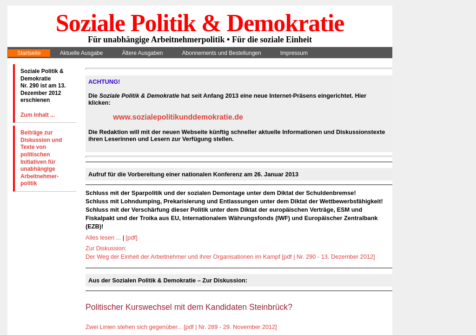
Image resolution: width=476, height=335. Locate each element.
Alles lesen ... (103, 237)
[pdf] (132, 237)
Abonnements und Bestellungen (221, 53)
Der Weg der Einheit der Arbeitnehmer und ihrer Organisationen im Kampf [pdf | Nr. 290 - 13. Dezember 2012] (230, 256)
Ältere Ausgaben (142, 53)
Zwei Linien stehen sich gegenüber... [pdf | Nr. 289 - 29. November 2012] (181, 326)
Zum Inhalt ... (37, 115)
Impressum (294, 53)
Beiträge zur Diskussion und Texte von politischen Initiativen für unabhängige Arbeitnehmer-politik (41, 158)
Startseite (29, 53)
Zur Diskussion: (106, 248)
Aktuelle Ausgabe (81, 53)
